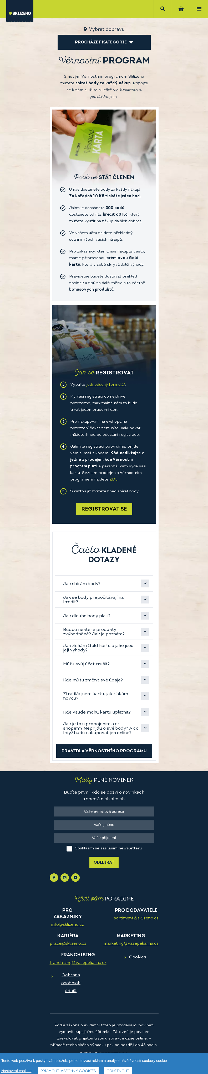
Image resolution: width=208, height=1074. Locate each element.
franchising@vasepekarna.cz (78, 963)
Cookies (137, 957)
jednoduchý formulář (105, 385)
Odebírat (104, 863)
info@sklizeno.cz (67, 925)
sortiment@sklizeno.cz (136, 918)
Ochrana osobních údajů (70, 983)
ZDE (113, 480)
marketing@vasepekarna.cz (131, 944)
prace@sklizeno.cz (68, 944)
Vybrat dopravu (106, 29)
